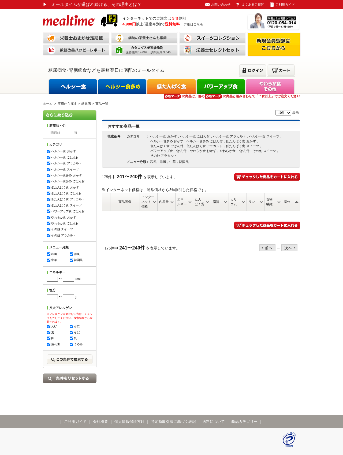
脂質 (216, 202)
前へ (269, 248)
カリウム (233, 201)
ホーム (48, 104)
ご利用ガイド (285, 4)
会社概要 (100, 421)
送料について (213, 421)
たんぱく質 (199, 201)
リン (251, 202)
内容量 (164, 202)
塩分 (287, 202)
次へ (288, 248)
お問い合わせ (220, 4)
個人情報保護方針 (129, 421)
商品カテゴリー (244, 421)
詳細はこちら (193, 24)
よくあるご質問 (253, 4)
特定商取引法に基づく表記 (173, 421)
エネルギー (182, 201)
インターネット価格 (147, 201)
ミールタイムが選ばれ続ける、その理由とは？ (92, 4)
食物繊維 (269, 201)
